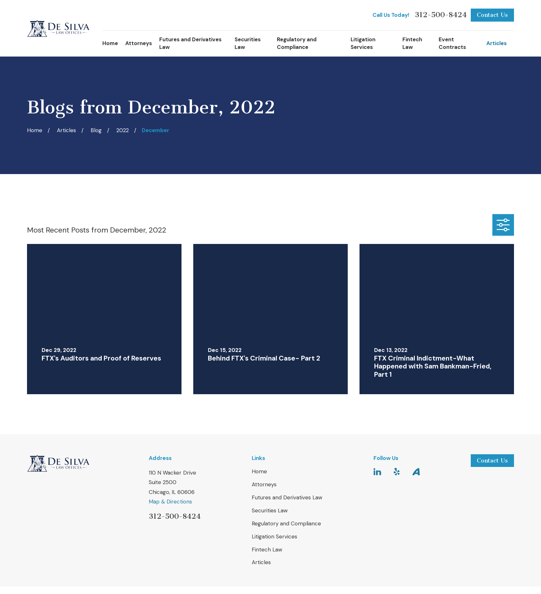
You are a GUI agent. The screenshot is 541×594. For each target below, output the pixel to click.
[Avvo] (416, 472)
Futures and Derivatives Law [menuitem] (190, 43)
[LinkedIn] (377, 472)
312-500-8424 (441, 15)
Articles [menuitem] (496, 43)
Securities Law (270, 510)
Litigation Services (274, 536)
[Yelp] (397, 472)
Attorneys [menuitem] (138, 43)
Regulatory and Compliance (286, 523)
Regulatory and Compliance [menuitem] (297, 43)
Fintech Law (267, 549)
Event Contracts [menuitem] (452, 43)
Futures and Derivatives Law (287, 497)
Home (259, 471)
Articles (261, 562)
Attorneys (264, 484)
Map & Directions (170, 501)
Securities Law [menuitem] (248, 43)
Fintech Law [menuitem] (412, 43)
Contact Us (492, 14)
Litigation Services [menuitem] (363, 43)
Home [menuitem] (110, 43)
